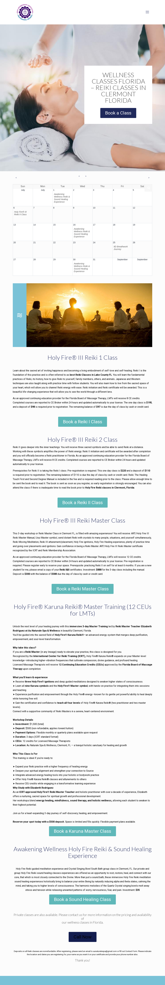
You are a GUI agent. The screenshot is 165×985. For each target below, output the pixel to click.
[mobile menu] (147, 12)
